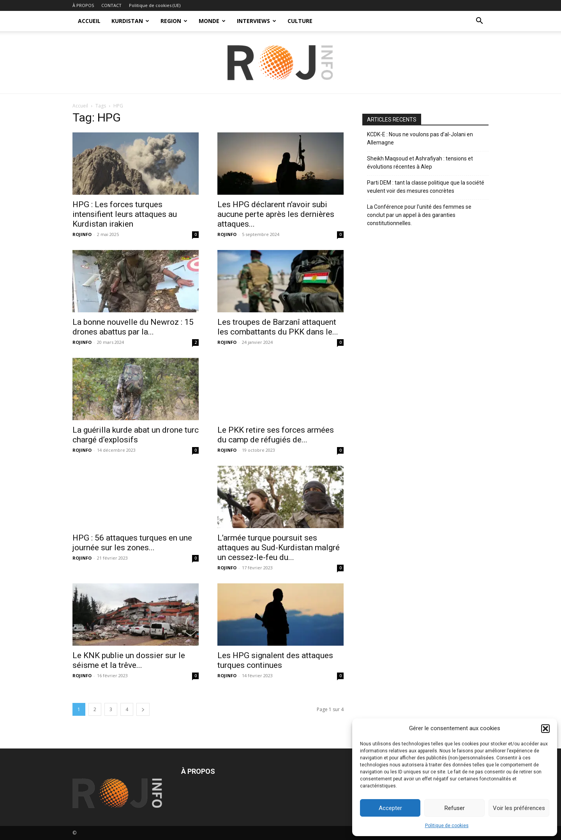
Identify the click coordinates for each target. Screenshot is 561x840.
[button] (545, 729)
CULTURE (300, 21)
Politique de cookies (447, 825)
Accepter (390, 808)
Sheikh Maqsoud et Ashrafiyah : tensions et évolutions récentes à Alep (420, 162)
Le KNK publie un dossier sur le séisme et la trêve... (128, 660)
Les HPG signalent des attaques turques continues (275, 660)
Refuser (455, 808)
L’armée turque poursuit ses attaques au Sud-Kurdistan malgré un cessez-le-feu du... (278, 547)
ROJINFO (82, 234)
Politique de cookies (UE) (154, 5)
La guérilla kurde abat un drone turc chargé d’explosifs (135, 434)
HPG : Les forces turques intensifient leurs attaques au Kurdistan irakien (124, 214)
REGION (174, 21)
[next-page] (143, 709)
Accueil (80, 105)
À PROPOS (83, 5)
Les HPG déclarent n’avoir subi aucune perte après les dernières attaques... (275, 214)
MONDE (212, 21)
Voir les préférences (519, 808)
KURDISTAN (130, 21)
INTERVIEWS (256, 21)
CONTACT (111, 5)
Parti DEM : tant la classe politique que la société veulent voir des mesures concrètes (425, 187)
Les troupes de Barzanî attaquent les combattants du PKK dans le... (277, 326)
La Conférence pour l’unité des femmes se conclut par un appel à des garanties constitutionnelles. (419, 215)
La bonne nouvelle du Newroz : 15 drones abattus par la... (133, 326)
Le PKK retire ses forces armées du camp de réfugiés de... (275, 434)
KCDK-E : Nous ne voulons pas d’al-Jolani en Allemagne (420, 138)
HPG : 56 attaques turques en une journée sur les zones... (132, 542)
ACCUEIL (89, 21)
